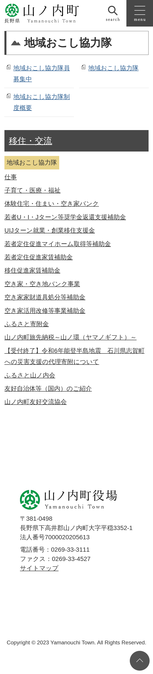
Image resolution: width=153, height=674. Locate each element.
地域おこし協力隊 (113, 68)
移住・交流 (30, 141)
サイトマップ (39, 568)
